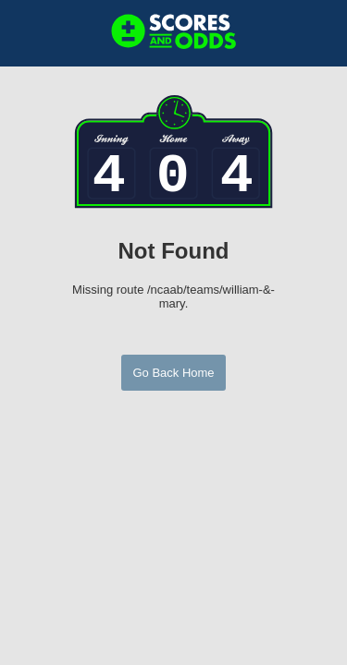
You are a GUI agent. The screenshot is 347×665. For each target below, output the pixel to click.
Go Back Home (173, 373)
